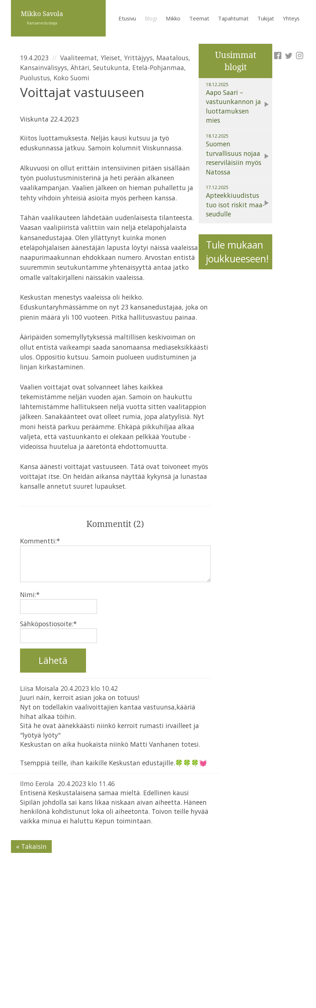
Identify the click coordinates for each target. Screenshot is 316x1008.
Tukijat (265, 18)
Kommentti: (40, 540)
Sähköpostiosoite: (48, 623)
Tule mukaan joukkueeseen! (237, 251)
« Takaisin (31, 846)
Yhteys (291, 18)
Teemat (199, 18)
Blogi (151, 18)
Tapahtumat (233, 18)
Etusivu (127, 18)
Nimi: (30, 594)
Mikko (173, 18)
